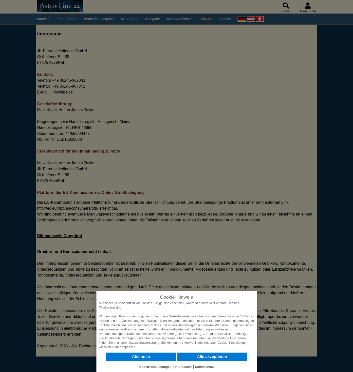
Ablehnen (141, 357)
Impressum (183, 367)
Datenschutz (204, 367)
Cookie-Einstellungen (232, 342)
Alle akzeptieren (212, 357)
